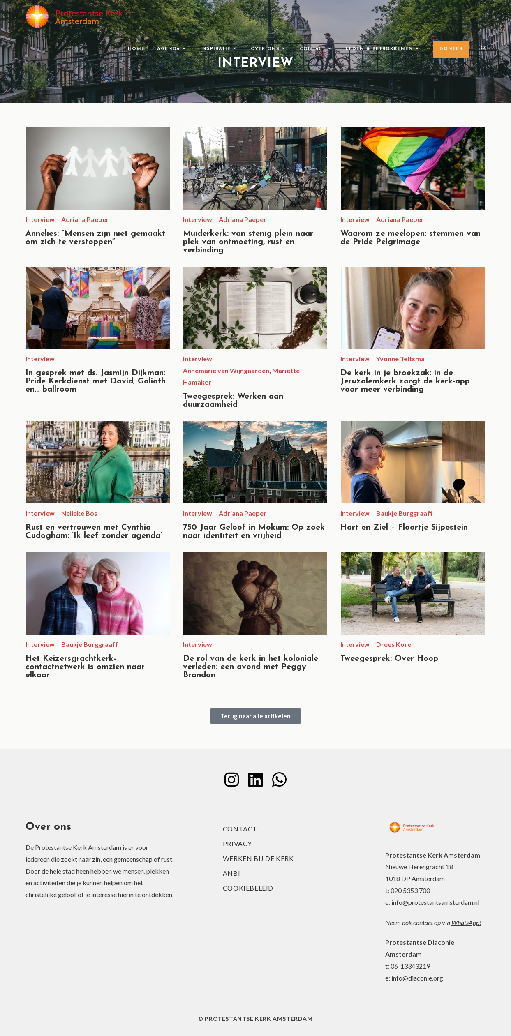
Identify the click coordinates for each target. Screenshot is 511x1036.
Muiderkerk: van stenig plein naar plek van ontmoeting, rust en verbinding (248, 242)
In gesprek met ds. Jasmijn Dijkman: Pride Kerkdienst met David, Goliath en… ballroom (95, 381)
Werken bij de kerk (258, 858)
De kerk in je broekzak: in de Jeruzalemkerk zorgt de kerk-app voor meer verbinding (405, 381)
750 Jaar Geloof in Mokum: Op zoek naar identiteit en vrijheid (254, 532)
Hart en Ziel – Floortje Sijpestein (404, 528)
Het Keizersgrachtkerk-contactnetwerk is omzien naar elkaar (85, 667)
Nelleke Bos (79, 513)
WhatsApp (465, 922)
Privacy (237, 843)
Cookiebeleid (248, 888)
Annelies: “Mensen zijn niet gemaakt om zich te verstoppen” (95, 238)
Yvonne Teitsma (400, 358)
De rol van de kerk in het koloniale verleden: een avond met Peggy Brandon (250, 667)
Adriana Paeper (85, 219)
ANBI (231, 873)
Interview (40, 219)
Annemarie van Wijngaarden (226, 370)
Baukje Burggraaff (404, 513)
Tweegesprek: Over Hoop (389, 659)
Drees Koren (395, 644)
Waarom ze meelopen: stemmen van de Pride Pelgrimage (410, 238)
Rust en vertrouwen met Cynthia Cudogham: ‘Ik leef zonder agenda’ (93, 532)
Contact (240, 829)
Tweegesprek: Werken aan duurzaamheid (233, 400)
